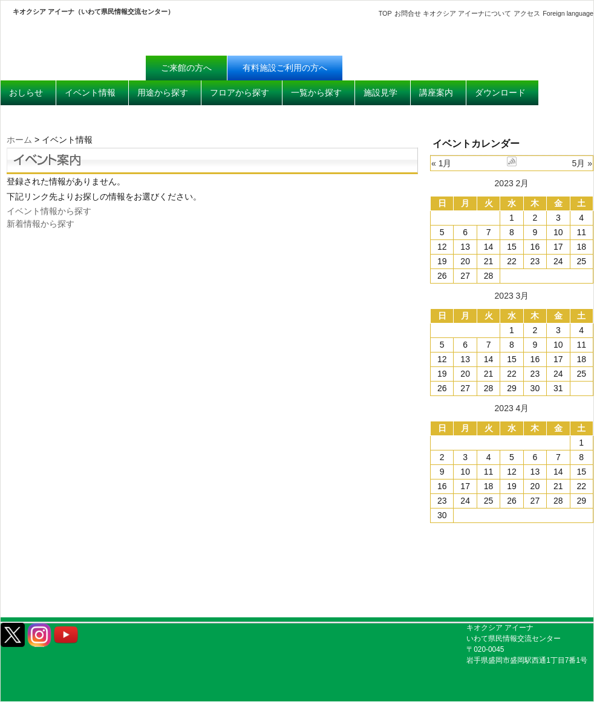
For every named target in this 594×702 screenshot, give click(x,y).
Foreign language (568, 13)
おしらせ (26, 92)
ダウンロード (500, 92)
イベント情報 (90, 92)
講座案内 (436, 92)
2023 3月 (512, 296)
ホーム (19, 140)
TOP (385, 13)
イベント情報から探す (49, 211)
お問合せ (407, 13)
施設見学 (380, 92)
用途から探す (162, 92)
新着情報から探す (40, 224)
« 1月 (441, 163)
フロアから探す (239, 92)
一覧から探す (316, 92)
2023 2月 (512, 183)
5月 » (582, 163)
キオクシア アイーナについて (467, 13)
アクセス (527, 13)
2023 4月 (512, 408)
